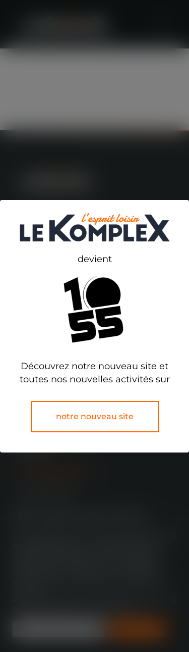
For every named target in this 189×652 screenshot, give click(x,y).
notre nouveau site (95, 416)
